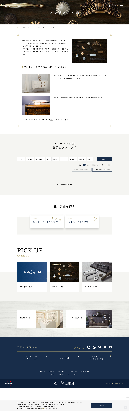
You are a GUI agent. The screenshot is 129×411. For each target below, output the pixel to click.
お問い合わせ (85, 394)
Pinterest (94, 349)
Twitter (99, 349)
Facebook (110, 349)
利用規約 (61, 398)
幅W (48, 159)
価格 (89, 159)
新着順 (103, 159)
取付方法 (72, 159)
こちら (44, 409)
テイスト (20, 159)
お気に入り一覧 (115, 6)
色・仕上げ (39, 159)
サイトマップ (62, 394)
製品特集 (25, 27)
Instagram (88, 349)
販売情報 (81, 159)
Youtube (105, 349)
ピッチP (63, 159)
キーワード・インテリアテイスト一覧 (38, 27)
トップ (18, 27)
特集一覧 (51, 394)
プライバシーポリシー (72, 398)
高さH (55, 159)
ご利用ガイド (73, 394)
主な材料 (29, 159)
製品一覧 (42, 394)
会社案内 (53, 398)
